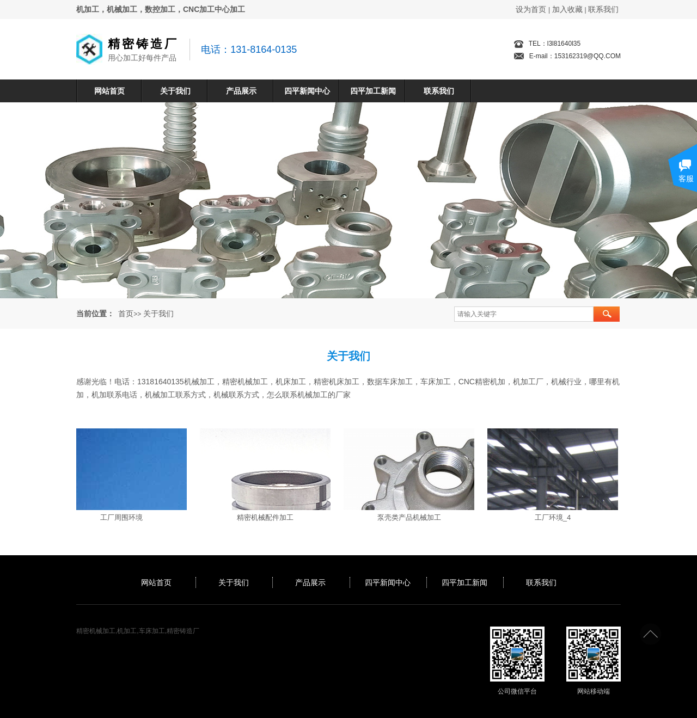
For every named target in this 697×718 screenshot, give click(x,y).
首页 (125, 313)
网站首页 (109, 91)
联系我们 (603, 9)
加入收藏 (567, 9)
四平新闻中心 (307, 91)
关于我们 (175, 91)
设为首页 (531, 9)
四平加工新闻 (373, 91)
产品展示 (241, 91)
